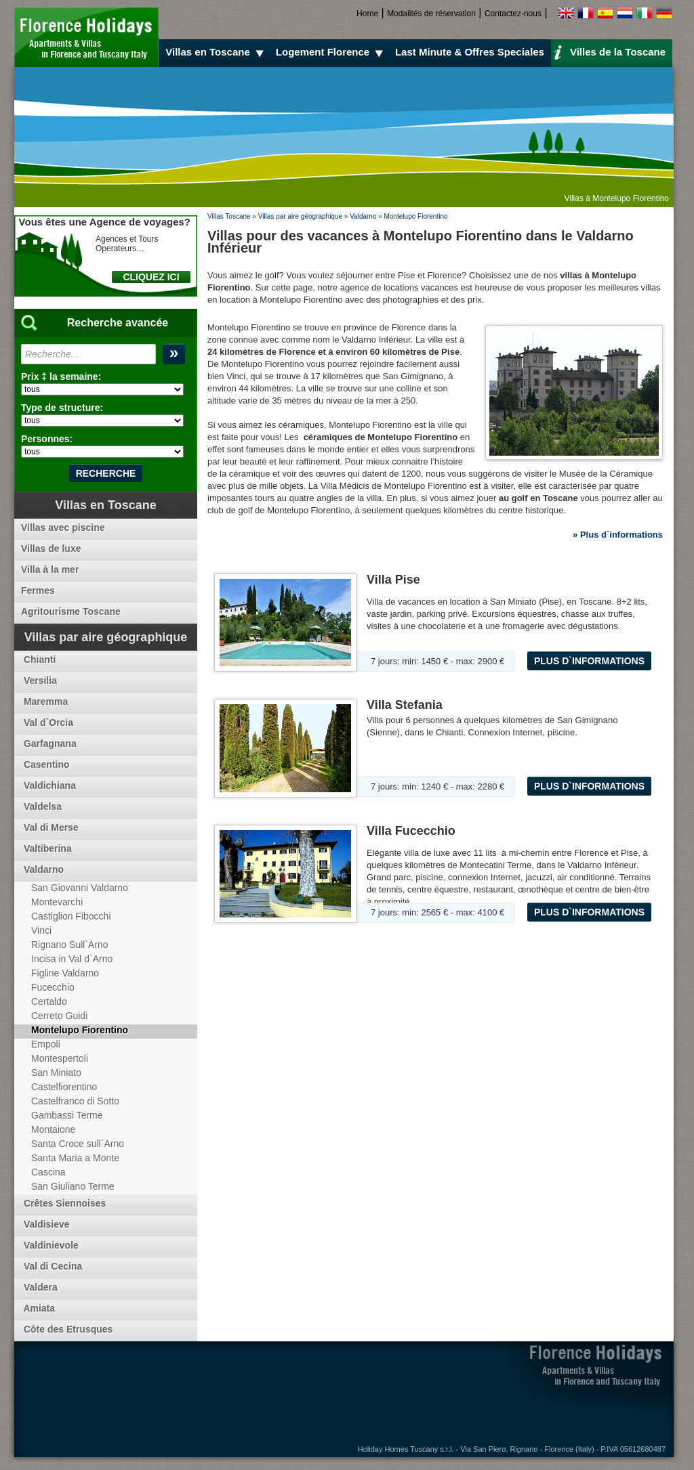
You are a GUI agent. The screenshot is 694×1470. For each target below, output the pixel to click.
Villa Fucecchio (411, 831)
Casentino (45, 764)
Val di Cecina (51, 1266)
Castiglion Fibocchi (71, 916)
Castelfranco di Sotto (75, 1101)
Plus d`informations (589, 660)
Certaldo (49, 1001)
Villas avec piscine (63, 527)
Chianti (38, 659)
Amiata (38, 1308)
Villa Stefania (405, 705)
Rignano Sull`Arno (69, 944)
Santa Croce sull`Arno (77, 1143)
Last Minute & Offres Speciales (469, 52)
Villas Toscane (229, 216)
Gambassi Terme (67, 1115)
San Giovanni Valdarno (79, 887)
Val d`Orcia (47, 722)
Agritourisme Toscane (71, 611)
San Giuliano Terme (73, 1186)
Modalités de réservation (431, 13)
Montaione (53, 1129)
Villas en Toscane (216, 52)
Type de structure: (62, 407)
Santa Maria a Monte (75, 1157)
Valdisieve (45, 1224)
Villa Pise (393, 580)
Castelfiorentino (64, 1086)
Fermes (38, 590)
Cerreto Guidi (59, 1015)
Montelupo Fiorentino (416, 216)
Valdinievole (50, 1245)
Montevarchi (57, 901)
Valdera (39, 1287)
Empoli (45, 1044)
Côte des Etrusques (67, 1329)
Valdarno (363, 216)
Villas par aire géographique (300, 216)
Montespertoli (59, 1058)
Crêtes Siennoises (63, 1203)
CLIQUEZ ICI (151, 277)
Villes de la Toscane (610, 51)
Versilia (39, 680)
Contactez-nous (513, 13)
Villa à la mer (50, 569)
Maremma (44, 701)
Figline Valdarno (65, 973)
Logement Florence (331, 52)
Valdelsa (41, 806)
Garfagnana (49, 743)
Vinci (41, 930)
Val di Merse (50, 827)
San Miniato (56, 1072)
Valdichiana (48, 785)
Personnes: (47, 438)
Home (367, 13)
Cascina (48, 1172)
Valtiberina (46, 848)
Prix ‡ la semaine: (61, 376)
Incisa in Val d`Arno (72, 958)
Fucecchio (53, 987)
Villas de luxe (51, 548)
